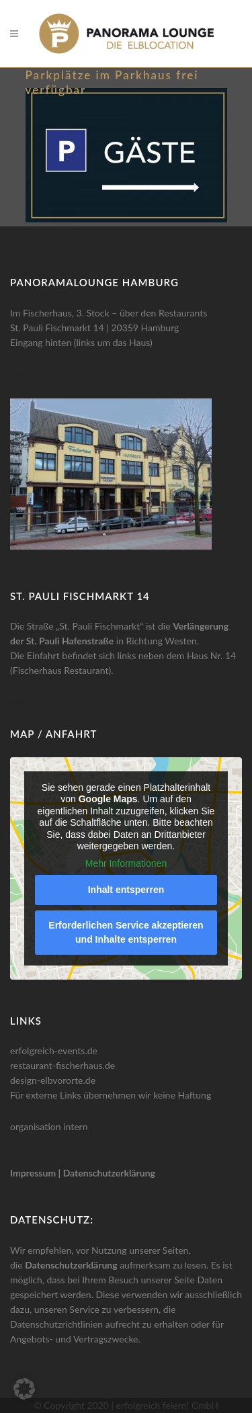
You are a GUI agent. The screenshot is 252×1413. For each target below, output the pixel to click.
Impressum (33, 1173)
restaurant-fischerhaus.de (62, 1065)
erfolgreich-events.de (53, 1050)
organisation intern (49, 1126)
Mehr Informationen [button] (126, 863)
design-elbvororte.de (52, 1080)
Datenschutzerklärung (109, 1173)
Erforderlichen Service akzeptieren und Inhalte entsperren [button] (125, 932)
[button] (24, 1389)
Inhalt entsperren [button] (126, 889)
